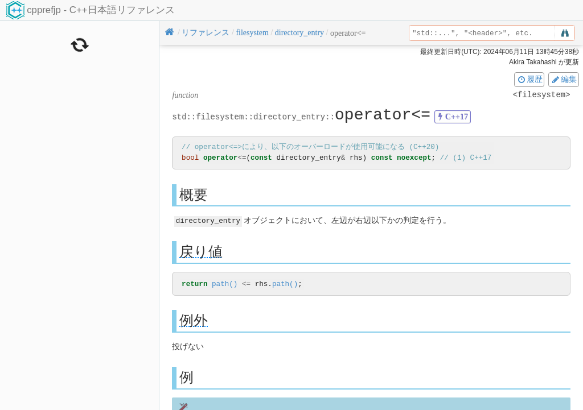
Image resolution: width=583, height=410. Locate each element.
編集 (564, 79)
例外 (193, 320)
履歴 (529, 79)
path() (224, 284)
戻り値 (201, 251)
